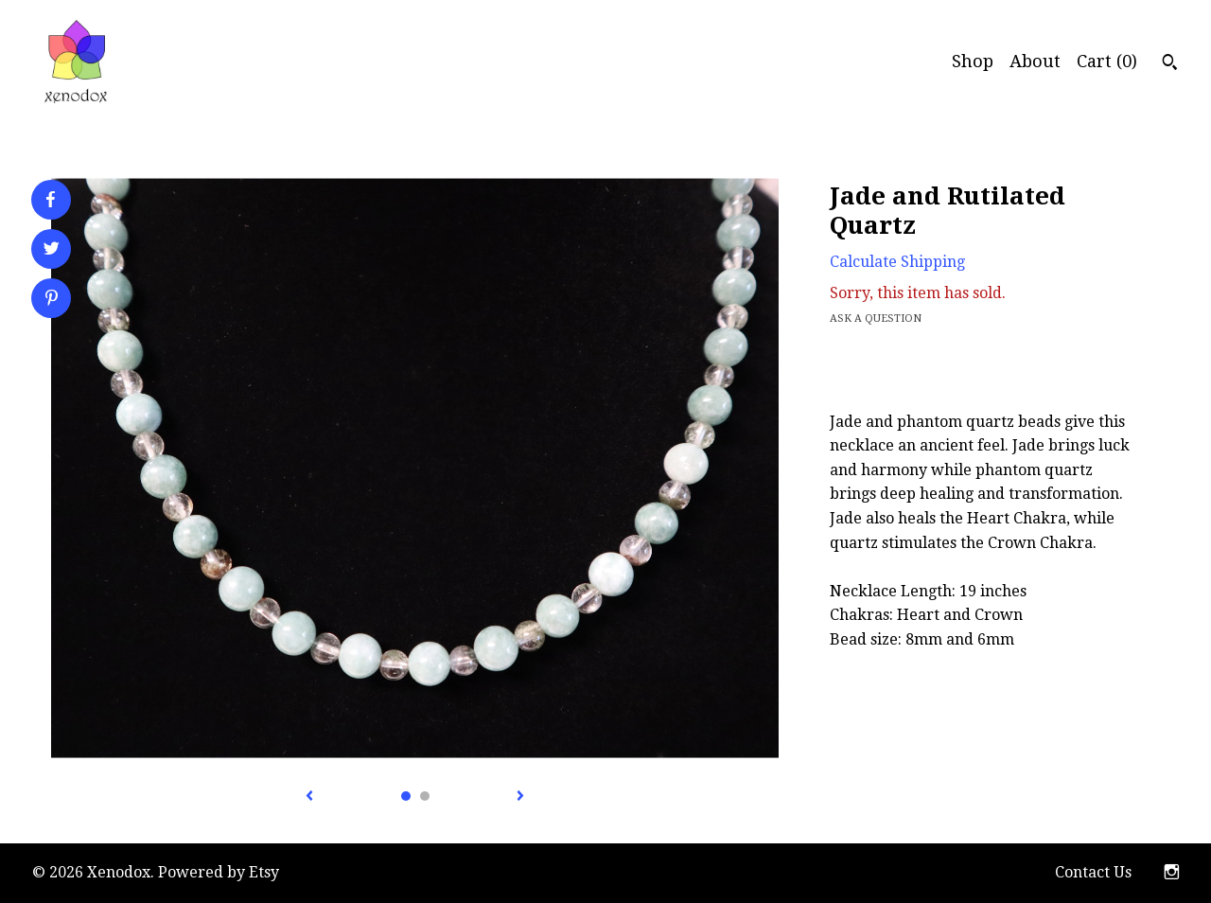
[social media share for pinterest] (52, 300)
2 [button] (425, 796)
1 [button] (406, 796)
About (1035, 61)
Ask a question (875, 318)
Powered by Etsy (218, 872)
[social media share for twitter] (52, 250)
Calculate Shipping (897, 262)
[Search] (1170, 64)
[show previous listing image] (309, 797)
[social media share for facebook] (50, 199)
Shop (972, 61)
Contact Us (1093, 872)
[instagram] (1172, 873)
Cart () (1107, 61)
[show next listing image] (520, 797)
